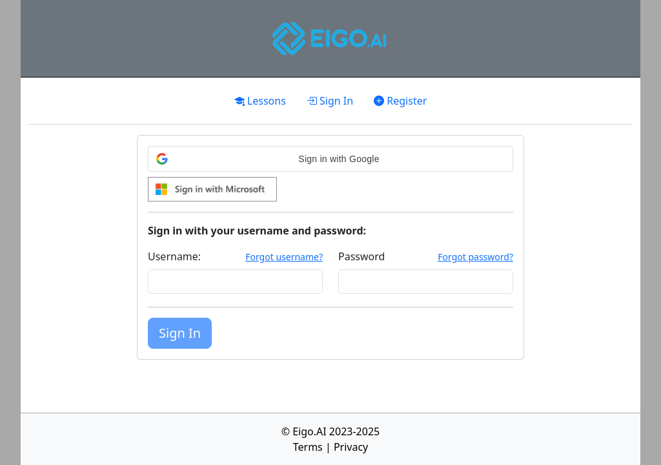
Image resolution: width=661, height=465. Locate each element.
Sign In (330, 101)
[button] (330, 159)
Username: (174, 256)
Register (400, 101)
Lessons (260, 101)
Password (361, 256)
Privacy (351, 447)
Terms (308, 447)
